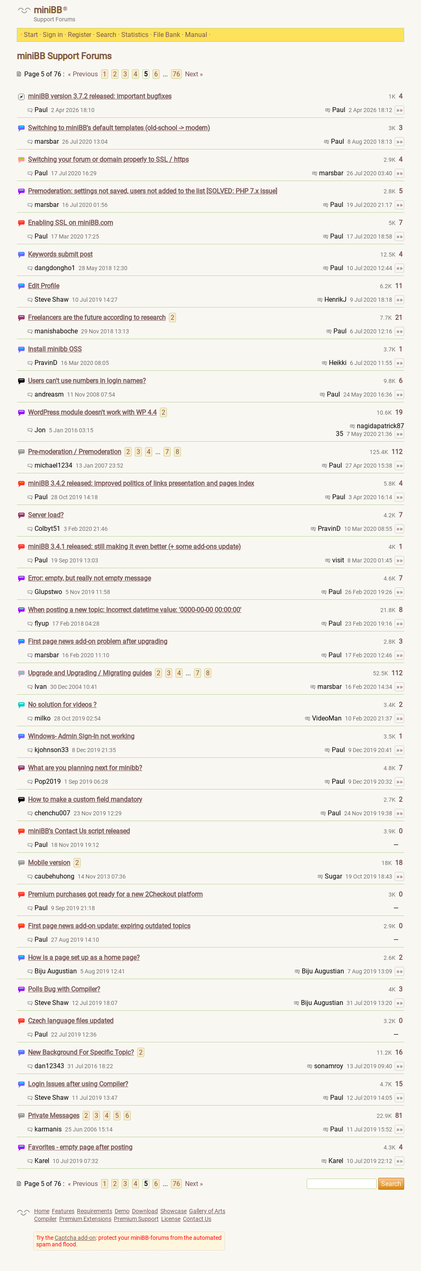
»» (399, 110)
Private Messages (53, 1116)
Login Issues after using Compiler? (78, 1084)
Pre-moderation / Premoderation (74, 452)
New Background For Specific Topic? (81, 1052)
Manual (196, 35)
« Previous (83, 74)
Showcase (173, 1211)
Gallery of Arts (207, 1211)
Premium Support (136, 1219)
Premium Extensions (85, 1219)
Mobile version (49, 863)
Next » (194, 74)
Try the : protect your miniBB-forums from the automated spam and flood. (129, 1241)
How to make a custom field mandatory (85, 799)
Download (145, 1211)
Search (106, 35)
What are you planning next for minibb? (85, 768)
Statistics (134, 35)
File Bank (166, 35)
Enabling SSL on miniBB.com (70, 223)
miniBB (48, 10)
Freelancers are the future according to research (97, 317)
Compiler (45, 1219)
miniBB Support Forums (64, 56)
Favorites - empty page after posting (80, 1147)
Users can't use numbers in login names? (87, 381)
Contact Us (197, 1219)
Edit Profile (43, 286)
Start (31, 35)
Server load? (46, 515)
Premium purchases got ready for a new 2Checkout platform (115, 894)
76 (176, 74)
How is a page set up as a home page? (84, 957)
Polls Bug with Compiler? (64, 989)
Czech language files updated (70, 1021)
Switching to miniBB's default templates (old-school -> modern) (119, 128)
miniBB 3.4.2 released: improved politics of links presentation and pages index (141, 483)
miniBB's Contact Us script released (79, 831)
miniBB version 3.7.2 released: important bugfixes (99, 96)
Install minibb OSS (55, 349)
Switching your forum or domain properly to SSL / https (108, 159)
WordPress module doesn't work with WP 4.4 (92, 412)
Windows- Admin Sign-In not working (81, 736)
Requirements (94, 1211)
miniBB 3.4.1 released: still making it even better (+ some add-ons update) (134, 547)
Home (41, 1211)
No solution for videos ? (62, 705)
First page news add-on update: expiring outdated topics (109, 926)
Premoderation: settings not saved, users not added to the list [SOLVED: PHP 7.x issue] (152, 191)
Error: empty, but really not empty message (89, 578)
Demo (122, 1211)
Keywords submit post (60, 254)
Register (79, 35)
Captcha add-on (75, 1237)
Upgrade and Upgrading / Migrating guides (90, 673)
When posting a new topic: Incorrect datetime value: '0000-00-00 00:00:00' (134, 610)
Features (63, 1211)
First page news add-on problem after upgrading (97, 641)
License (170, 1219)
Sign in (53, 35)
